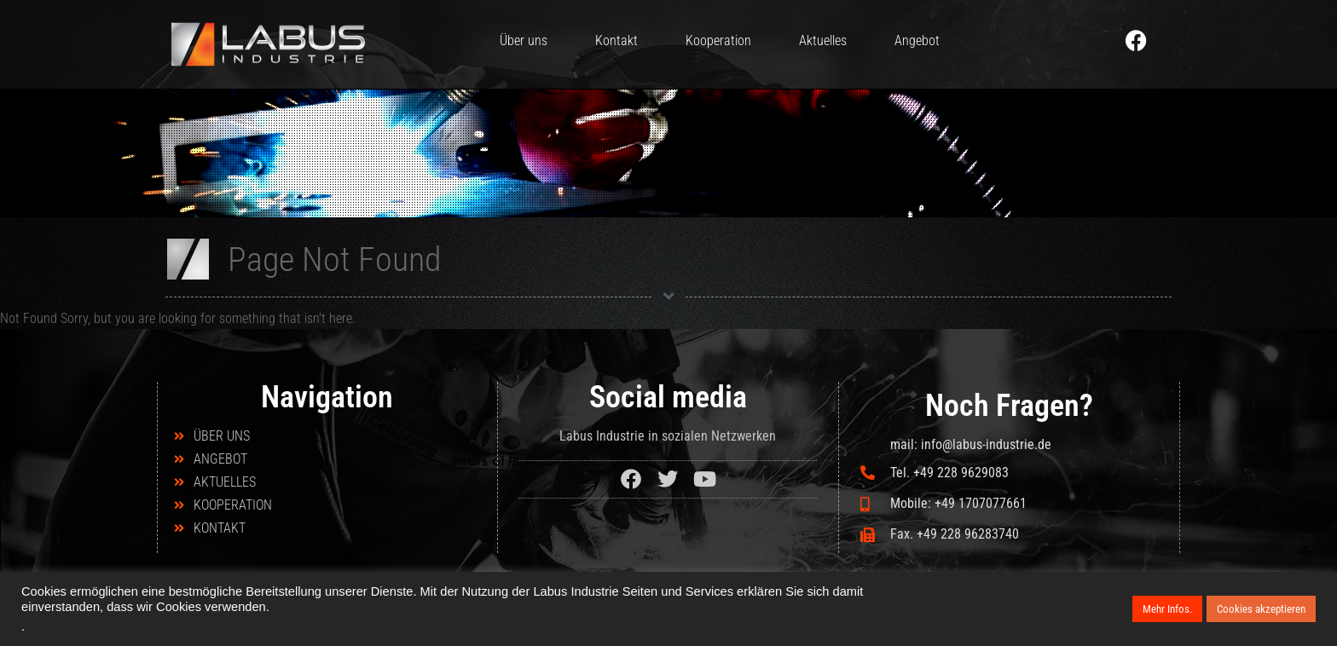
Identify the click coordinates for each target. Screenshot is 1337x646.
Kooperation (718, 40)
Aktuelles (823, 40)
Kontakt (616, 40)
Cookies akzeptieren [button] (1261, 609)
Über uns (523, 40)
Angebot (917, 40)
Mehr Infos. (1167, 609)
